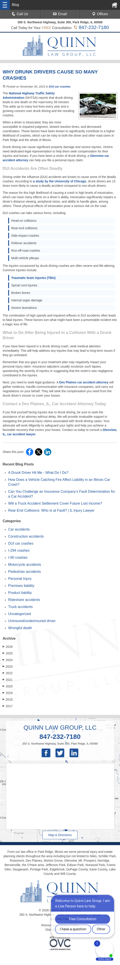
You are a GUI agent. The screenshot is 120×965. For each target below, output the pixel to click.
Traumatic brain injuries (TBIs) (33, 278)
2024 (8, 660)
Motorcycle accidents (24, 564)
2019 (8, 693)
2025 (8, 653)
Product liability (20, 593)
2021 (8, 680)
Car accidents (19, 529)
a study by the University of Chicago (59, 181)
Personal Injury (20, 578)
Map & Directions (60, 835)
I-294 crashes (19, 550)
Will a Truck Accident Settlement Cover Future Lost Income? (55, 503)
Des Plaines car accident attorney (83, 382)
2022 (8, 673)
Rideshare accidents (24, 600)
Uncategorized (19, 614)
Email (60, 14)
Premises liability (21, 586)
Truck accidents (20, 607)
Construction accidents (26, 536)
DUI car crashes (59, 86)
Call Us (20, 14)
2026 (8, 647)
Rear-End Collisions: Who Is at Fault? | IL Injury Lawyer (51, 510)
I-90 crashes (18, 557)
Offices (100, 14)
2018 (8, 699)
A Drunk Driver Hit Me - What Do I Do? (38, 472)
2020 (8, 686)
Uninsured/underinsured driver (31, 621)
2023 (8, 666)
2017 (8, 706)
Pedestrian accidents (24, 571)
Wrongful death (20, 628)
